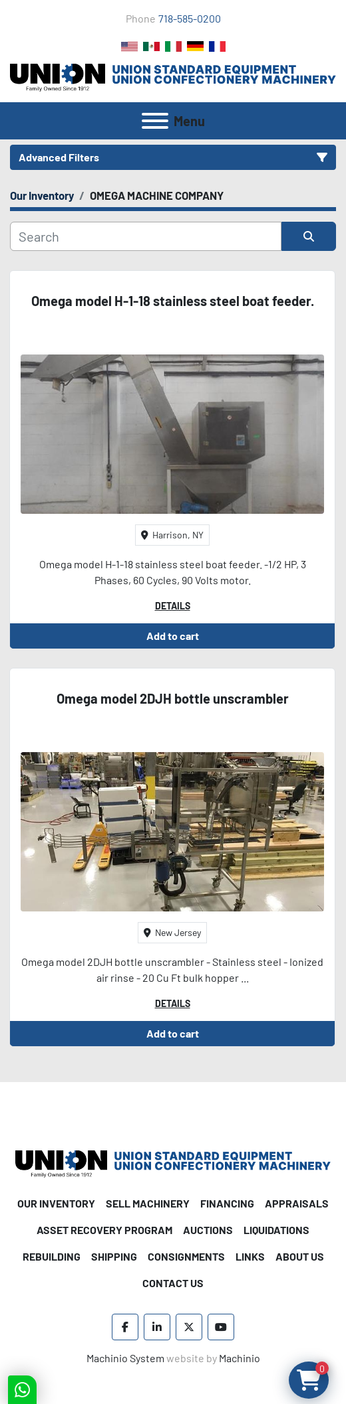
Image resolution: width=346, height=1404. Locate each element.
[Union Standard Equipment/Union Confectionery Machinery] (173, 1162)
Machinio (239, 1358)
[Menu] (155, 121)
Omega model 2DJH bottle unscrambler (173, 698)
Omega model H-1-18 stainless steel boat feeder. (172, 301)
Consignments (186, 1256)
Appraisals (297, 1203)
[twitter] (189, 1327)
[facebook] (125, 1327)
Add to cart (172, 635)
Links (250, 1256)
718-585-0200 (189, 18)
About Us (299, 1256)
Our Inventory (56, 1203)
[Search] (145, 236)
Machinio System (125, 1358)
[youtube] (221, 1327)
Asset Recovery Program (104, 1229)
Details (172, 605)
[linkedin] (157, 1327)
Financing (227, 1203)
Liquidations (276, 1229)
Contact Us (173, 1283)
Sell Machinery (148, 1203)
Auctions (208, 1229)
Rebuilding (52, 1256)
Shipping (114, 1256)
